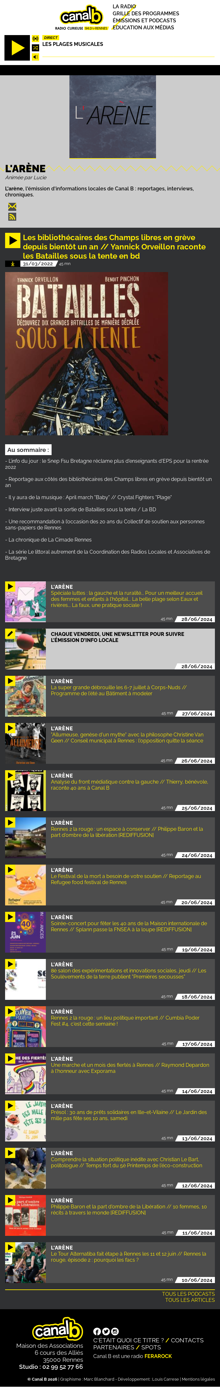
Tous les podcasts (188, 1294)
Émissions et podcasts (144, 21)
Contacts (187, 1340)
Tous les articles (190, 1300)
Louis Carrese (165, 1379)
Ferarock (158, 1356)
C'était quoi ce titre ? (128, 1340)
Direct (51, 38)
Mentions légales (198, 1379)
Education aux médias (143, 28)
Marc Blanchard (99, 1379)
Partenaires (113, 1347)
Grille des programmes (146, 14)
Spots (151, 1347)
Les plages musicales (72, 44)
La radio (124, 7)
